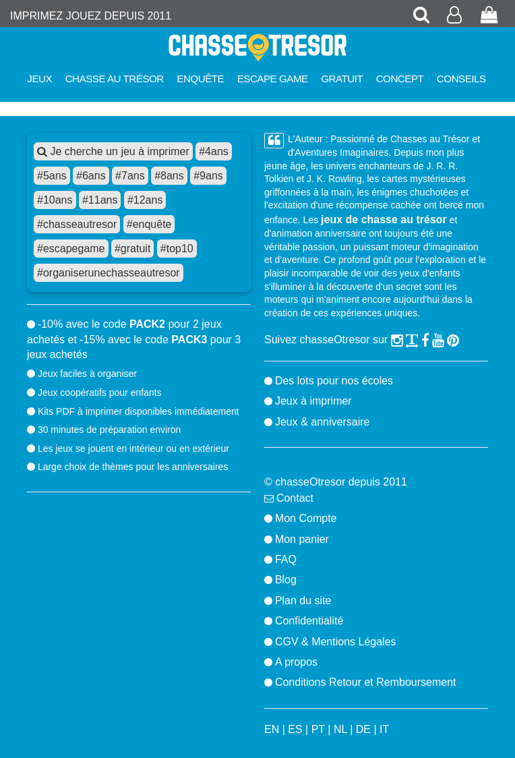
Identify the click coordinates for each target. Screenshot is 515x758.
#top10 (176, 248)
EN (271, 729)
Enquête (200, 78)
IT (384, 729)
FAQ (286, 559)
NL (340, 729)
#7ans (130, 175)
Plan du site (303, 600)
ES (295, 729)
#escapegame (71, 248)
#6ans (91, 175)
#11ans (100, 200)
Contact (294, 498)
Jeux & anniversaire (322, 422)
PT (318, 729)
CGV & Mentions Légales (335, 641)
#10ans (55, 200)
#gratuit (132, 248)
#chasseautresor (77, 224)
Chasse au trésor (114, 78)
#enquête (149, 224)
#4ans (214, 151)
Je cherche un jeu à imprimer (113, 151)
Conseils (461, 78)
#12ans (145, 200)
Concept (400, 78)
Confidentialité (309, 620)
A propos (296, 662)
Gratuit (342, 78)
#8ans (169, 175)
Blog (286, 579)
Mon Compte (306, 518)
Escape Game (272, 78)
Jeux (39, 78)
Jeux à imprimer (313, 401)
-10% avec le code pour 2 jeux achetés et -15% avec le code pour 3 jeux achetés (134, 339)
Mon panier (302, 539)
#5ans (52, 175)
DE (363, 729)
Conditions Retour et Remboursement (365, 682)
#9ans (208, 175)
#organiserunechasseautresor (108, 273)
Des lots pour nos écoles (334, 380)
